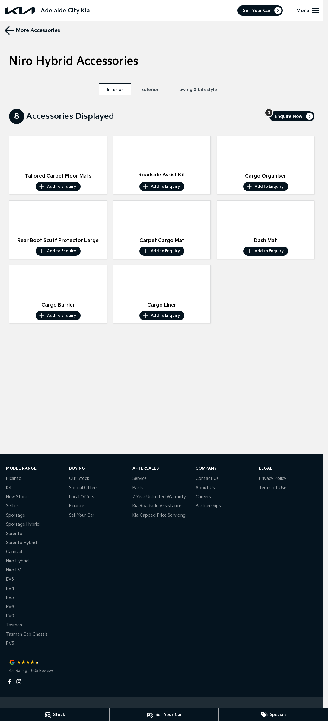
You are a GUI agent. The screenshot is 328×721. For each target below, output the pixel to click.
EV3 (10, 579)
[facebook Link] (10, 681)
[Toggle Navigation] (307, 11)
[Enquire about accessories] (291, 116)
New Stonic (17, 496)
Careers (203, 496)
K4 (9, 487)
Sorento (14, 533)
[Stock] (54, 714)
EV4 (10, 588)
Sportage (15, 515)
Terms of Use (272, 487)
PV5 (10, 643)
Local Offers (81, 496)
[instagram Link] (19, 681)
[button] (58, 153)
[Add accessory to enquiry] (58, 186)
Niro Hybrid (17, 561)
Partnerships (208, 505)
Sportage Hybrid (23, 524)
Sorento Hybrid (21, 542)
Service (139, 478)
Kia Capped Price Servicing (159, 515)
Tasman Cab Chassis (27, 634)
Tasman (14, 625)
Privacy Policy (272, 478)
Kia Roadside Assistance (156, 505)
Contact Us (207, 478)
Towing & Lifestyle (197, 89)
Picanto (13, 478)
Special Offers (83, 487)
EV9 (10, 616)
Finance (76, 505)
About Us (205, 487)
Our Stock (79, 478)
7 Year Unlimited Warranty (159, 496)
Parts (137, 487)
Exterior (149, 89)
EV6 (10, 606)
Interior (115, 89)
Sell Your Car (257, 10)
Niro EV (13, 570)
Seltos (12, 505)
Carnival (14, 551)
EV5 (10, 597)
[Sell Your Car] (164, 714)
